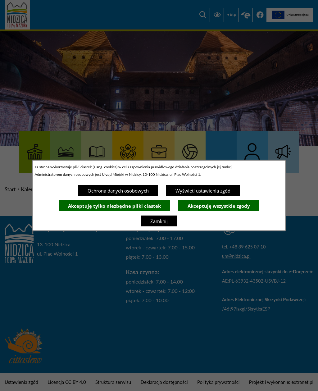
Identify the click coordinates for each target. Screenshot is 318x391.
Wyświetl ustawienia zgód (202, 191)
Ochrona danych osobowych (118, 191)
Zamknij (159, 221)
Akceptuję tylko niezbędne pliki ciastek (114, 206)
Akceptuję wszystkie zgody (219, 206)
